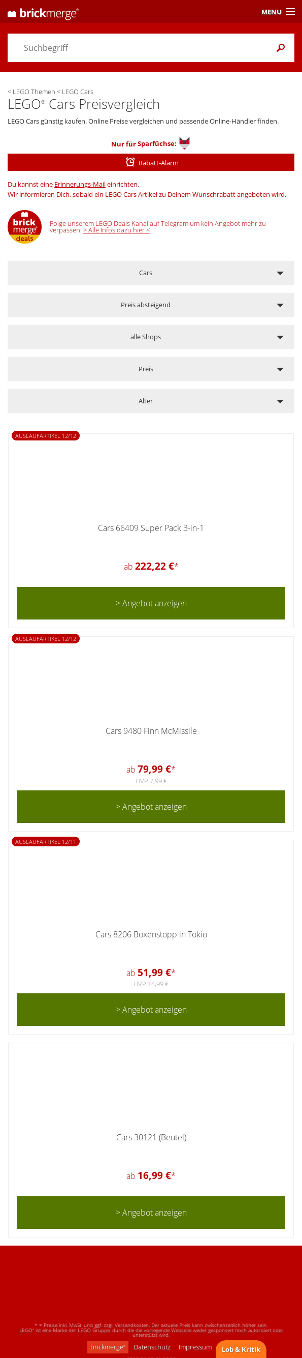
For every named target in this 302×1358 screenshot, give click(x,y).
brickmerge (107, 1346)
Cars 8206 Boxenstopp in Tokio (151, 934)
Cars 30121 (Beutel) (151, 1137)
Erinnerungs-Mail (80, 184)
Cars (145, 272)
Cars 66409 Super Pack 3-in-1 (151, 528)
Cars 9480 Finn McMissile (151, 730)
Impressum (195, 1346)
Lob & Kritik (241, 1349)
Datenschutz (152, 1346)
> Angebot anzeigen (151, 603)
